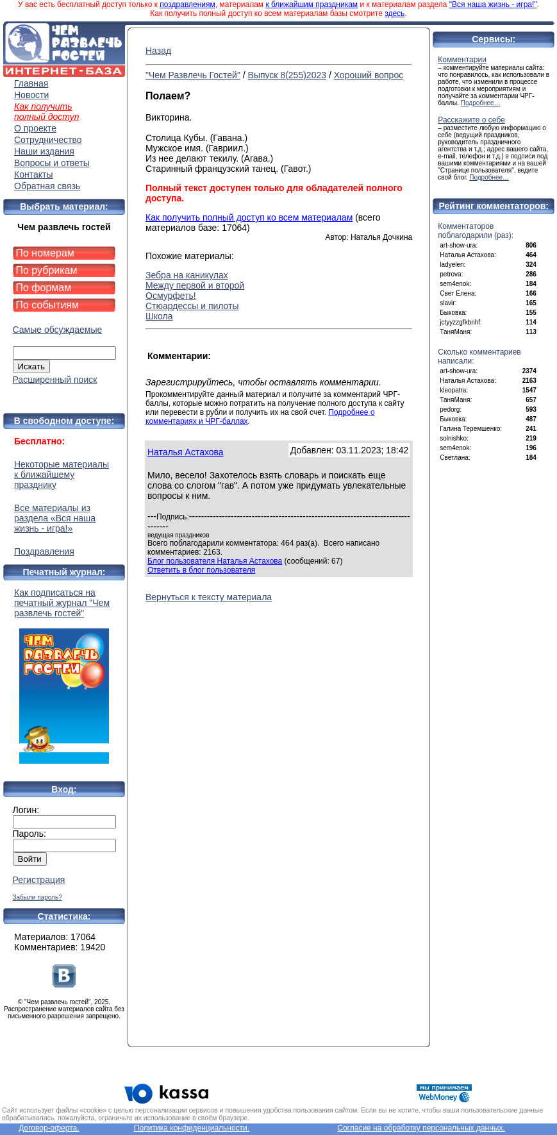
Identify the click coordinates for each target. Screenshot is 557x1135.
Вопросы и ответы (52, 163)
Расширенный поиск (55, 379)
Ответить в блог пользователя (201, 570)
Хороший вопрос (369, 75)
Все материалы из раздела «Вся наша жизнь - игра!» (55, 518)
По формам (44, 287)
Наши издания (44, 151)
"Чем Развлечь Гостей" (192, 75)
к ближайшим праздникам (311, 4)
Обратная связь (47, 186)
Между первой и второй (194, 285)
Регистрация (39, 880)
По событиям (47, 304)
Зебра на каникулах (186, 275)
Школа (159, 316)
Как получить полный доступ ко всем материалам (249, 217)
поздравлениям (187, 4)
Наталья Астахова (185, 452)
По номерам (45, 253)
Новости (31, 95)
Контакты (33, 174)
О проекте (35, 128)
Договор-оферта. (49, 1127)
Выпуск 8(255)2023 (287, 75)
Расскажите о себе (471, 119)
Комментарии (462, 59)
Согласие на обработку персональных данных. (421, 1127)
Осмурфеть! (170, 295)
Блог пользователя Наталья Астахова (214, 561)
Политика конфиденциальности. (191, 1127)
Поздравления (44, 551)
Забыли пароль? (37, 897)
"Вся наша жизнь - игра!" (493, 4)
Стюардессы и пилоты (192, 306)
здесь (394, 13)
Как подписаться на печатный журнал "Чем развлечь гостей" (64, 675)
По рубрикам (47, 270)
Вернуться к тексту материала (208, 597)
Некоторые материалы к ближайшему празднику (61, 474)
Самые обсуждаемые (58, 329)
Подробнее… (481, 102)
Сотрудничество (47, 140)
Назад (158, 51)
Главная (31, 83)
